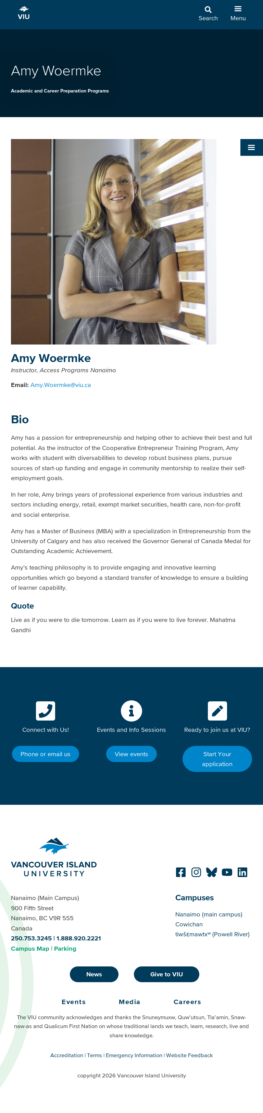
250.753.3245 (31, 938)
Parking (65, 948)
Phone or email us (46, 754)
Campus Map (30, 948)
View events (131, 754)
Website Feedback (189, 1055)
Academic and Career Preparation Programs (60, 90)
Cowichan (189, 924)
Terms (94, 1055)
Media (130, 1001)
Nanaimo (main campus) (208, 914)
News (94, 974)
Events (74, 1001)
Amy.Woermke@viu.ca (60, 384)
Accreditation (66, 1055)
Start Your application (217, 758)
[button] (251, 147)
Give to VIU (166, 974)
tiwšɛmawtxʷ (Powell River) (212, 934)
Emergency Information (134, 1055)
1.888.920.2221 (79, 938)
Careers (188, 1001)
